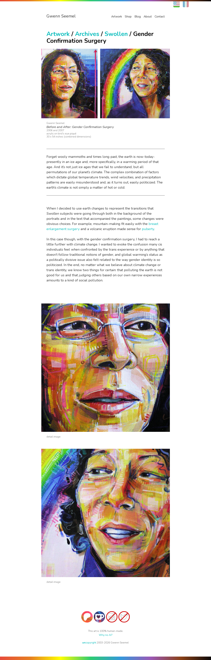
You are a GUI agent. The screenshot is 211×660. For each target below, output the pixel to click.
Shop (128, 16)
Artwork (116, 16)
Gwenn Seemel (61, 16)
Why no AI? (105, 635)
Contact (160, 16)
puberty (148, 229)
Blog (137, 16)
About (148, 16)
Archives (87, 34)
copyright (89, 642)
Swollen (116, 34)
